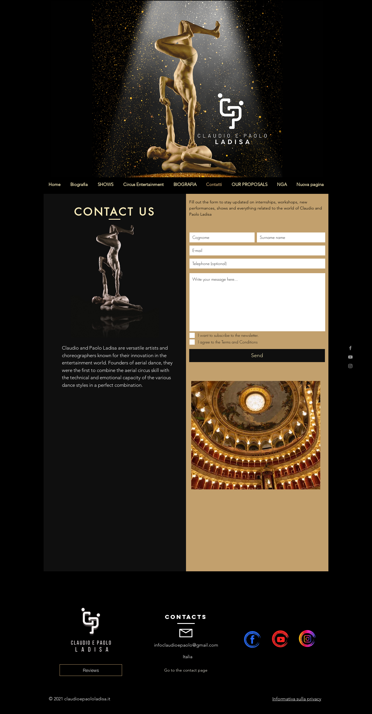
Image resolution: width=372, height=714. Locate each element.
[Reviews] (91, 670)
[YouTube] (350, 357)
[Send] (257, 355)
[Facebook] (350, 348)
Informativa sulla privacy (296, 699)
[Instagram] (350, 366)
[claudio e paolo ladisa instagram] (309, 638)
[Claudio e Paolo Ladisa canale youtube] (280, 638)
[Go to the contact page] (186, 670)
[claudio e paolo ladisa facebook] (251, 638)
